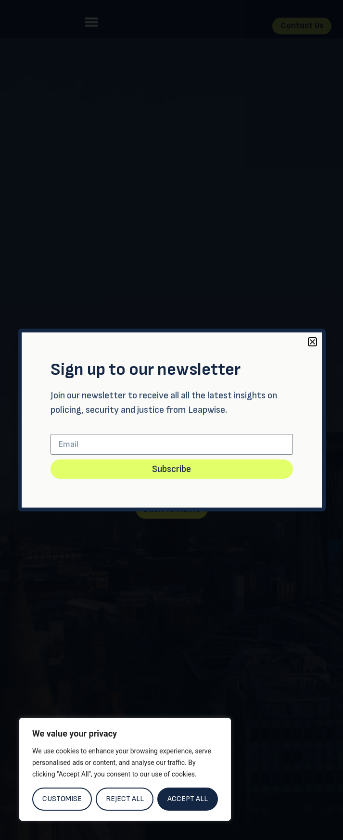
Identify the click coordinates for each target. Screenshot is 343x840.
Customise (62, 798)
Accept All (187, 798)
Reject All (125, 798)
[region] (125, 769)
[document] (171, 420)
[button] (312, 341)
